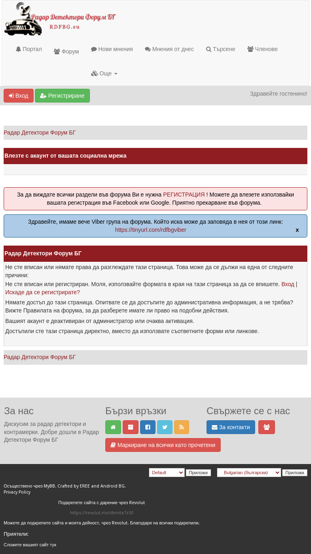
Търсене (220, 49)
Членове (262, 49)
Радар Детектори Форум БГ (40, 132)
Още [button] (104, 73)
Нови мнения (112, 49)
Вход (18, 95)
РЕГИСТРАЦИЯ (184, 194)
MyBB (49, 486)
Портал (29, 49)
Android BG (112, 486)
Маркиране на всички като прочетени (163, 445)
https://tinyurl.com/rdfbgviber (150, 230)
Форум (66, 51)
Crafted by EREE (74, 486)
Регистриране (62, 95)
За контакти (231, 427)
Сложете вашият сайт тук (30, 545)
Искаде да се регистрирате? (42, 292)
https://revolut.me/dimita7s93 (102, 512)
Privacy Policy (17, 492)
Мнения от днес (169, 49)
